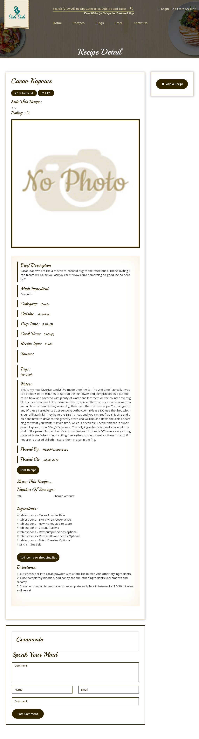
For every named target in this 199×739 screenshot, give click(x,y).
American (44, 314)
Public (49, 344)
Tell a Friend (24, 93)
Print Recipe (27, 470)
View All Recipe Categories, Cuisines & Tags (108, 13)
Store (118, 23)
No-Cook (27, 374)
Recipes (78, 23)
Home (57, 23)
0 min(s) (49, 334)
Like (47, 93)
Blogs (99, 23)
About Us (140, 23)
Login (161, 8)
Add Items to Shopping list (38, 557)
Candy (45, 304)
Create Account (183, 8)
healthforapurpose (56, 449)
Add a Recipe (172, 84)
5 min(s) (47, 324)
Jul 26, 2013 (51, 459)
